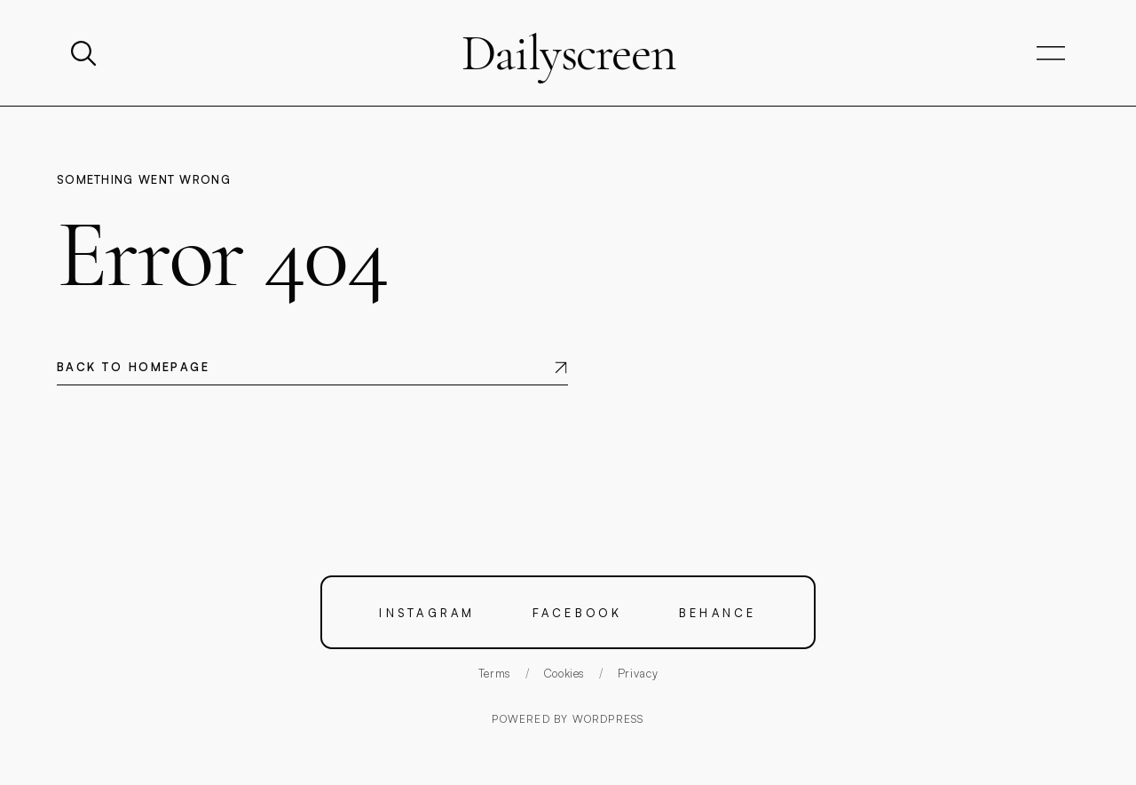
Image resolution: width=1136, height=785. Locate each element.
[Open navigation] (1051, 53)
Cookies (565, 673)
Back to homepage (133, 367)
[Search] (85, 53)
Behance (718, 612)
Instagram (427, 612)
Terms (494, 673)
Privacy (638, 673)
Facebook (577, 612)
